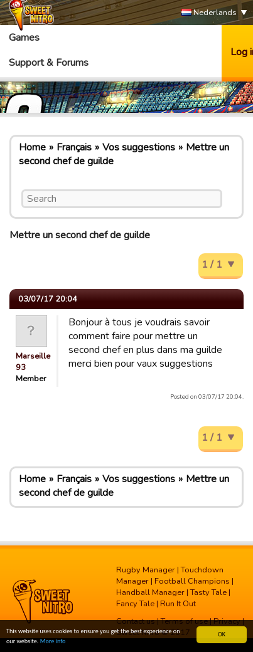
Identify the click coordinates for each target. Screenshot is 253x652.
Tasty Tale (208, 592)
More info (53, 642)
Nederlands (209, 13)
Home (32, 147)
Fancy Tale (135, 603)
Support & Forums (49, 63)
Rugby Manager (145, 570)
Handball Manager (150, 592)
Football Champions (192, 581)
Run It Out (178, 603)
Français (74, 147)
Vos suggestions (138, 147)
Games (24, 38)
